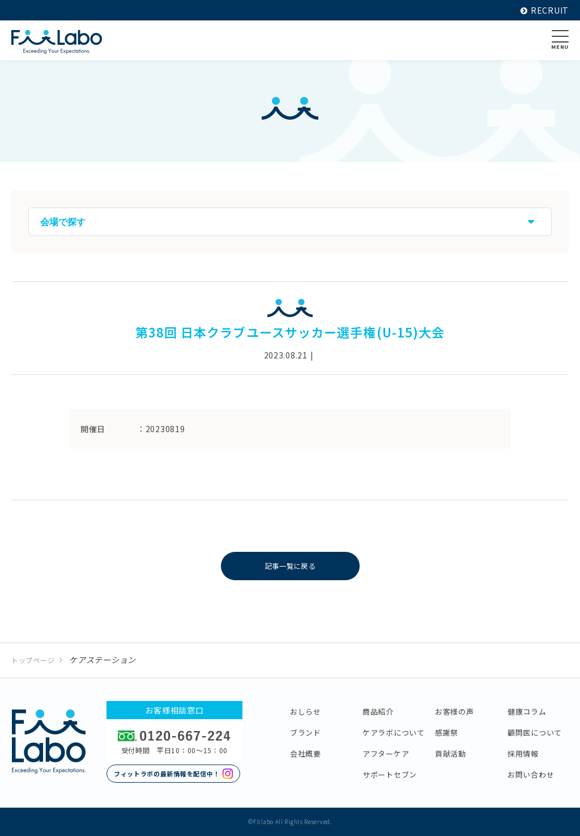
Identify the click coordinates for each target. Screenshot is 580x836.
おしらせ (305, 711)
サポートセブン (389, 774)
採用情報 (523, 753)
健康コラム (527, 711)
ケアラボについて (393, 732)
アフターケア (385, 753)
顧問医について (535, 732)
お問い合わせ (531, 774)
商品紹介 (378, 711)
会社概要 (305, 753)
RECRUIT (545, 10)
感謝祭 (446, 732)
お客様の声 (454, 711)
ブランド (305, 732)
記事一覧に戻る (290, 566)
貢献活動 (450, 753)
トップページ (32, 660)
